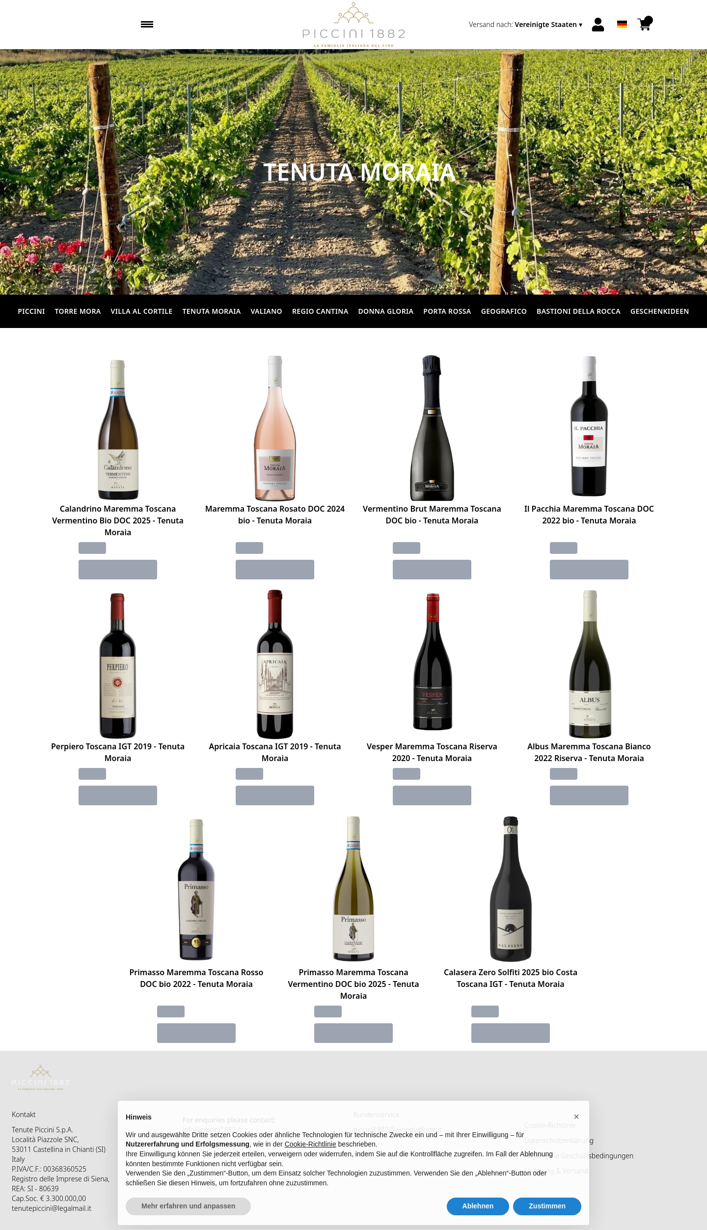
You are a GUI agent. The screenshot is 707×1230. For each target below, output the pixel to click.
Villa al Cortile (142, 311)
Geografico (504, 311)
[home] (354, 24)
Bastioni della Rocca (579, 311)
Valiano (266, 311)
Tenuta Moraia (212, 311)
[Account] (598, 24)
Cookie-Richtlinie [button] (310, 1164)
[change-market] (526, 24)
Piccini (31, 311)
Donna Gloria (385, 311)
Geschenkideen (659, 311)
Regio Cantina (320, 311)
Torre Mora (78, 311)
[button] (576, 1137)
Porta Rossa (447, 311)
